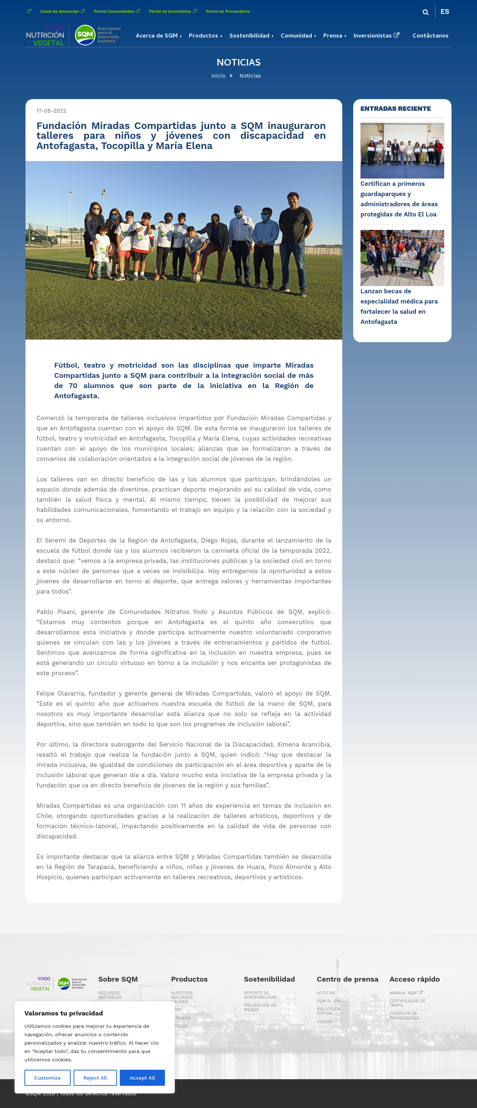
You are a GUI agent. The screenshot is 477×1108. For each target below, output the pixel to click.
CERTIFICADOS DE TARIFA (408, 1003)
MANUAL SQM (407, 993)
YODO (176, 1009)
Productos (203, 36)
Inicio (218, 76)
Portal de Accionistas (173, 11)
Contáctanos (431, 36)
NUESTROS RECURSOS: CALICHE (182, 997)
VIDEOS (324, 1021)
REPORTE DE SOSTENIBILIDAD (260, 995)
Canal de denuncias (63, 11)
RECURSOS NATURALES (110, 995)
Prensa (332, 36)
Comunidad (296, 36)
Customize (47, 1078)
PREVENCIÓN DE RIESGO (260, 1007)
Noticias (250, 76)
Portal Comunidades (118, 11)
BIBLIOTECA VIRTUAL (328, 1011)
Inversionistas (377, 36)
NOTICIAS (326, 993)
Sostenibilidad (249, 36)
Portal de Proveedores (228, 11)
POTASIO (179, 1026)
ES (445, 11)
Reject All (95, 1078)
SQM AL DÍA (328, 1001)
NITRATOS (180, 1018)
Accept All (142, 1078)
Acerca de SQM (157, 36)
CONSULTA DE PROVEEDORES (404, 1015)
